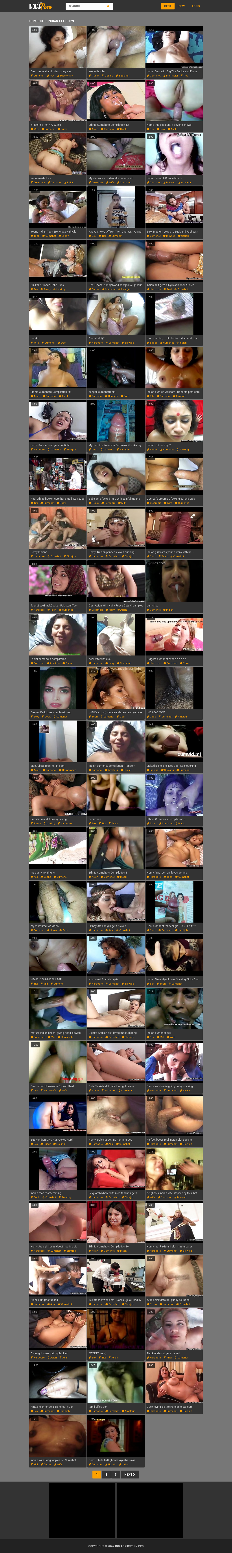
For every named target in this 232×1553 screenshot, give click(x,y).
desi (62, 342)
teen (35, 236)
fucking (182, 449)
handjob (124, 289)
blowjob (169, 182)
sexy (161, 129)
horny (52, 930)
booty (61, 503)
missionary (65, 75)
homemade (67, 770)
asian (93, 129)
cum (125, 396)
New (182, 6)
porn (184, 663)
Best (167, 6)
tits (102, 236)
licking (107, 75)
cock (93, 449)
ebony (64, 236)
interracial (170, 75)
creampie (38, 182)
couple (184, 236)
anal (172, 129)
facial (67, 663)
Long (196, 6)
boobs (94, 289)
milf (122, 503)
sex (150, 129)
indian (69, 182)
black (122, 129)
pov (50, 75)
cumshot (37, 75)
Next (129, 1474)
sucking (122, 75)
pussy (94, 75)
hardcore (154, 289)
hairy (110, 609)
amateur (184, 182)
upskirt (110, 1464)
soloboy (65, 1197)
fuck (62, 129)
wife (35, 129)
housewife (66, 1037)
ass (34, 877)
